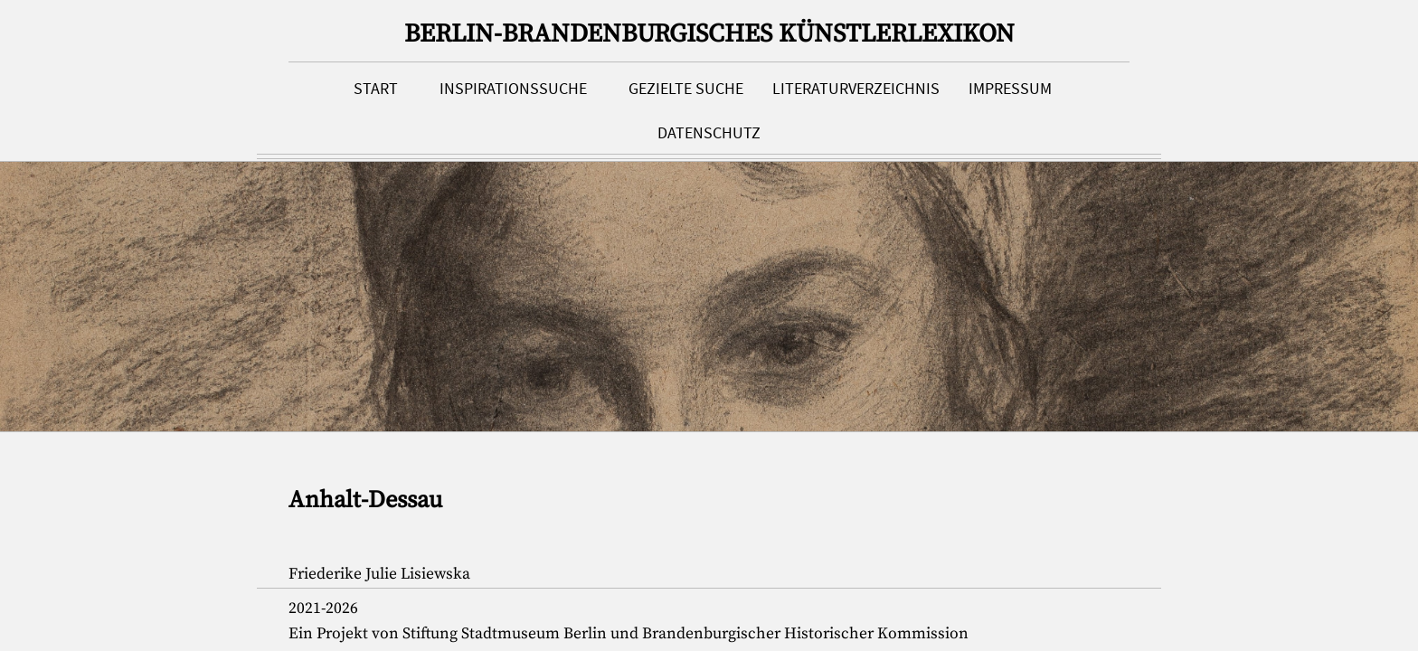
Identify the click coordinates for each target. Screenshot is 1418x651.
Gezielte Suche (686, 89)
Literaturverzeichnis (856, 89)
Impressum (1010, 89)
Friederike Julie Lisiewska (379, 574)
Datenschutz (709, 133)
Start (376, 89)
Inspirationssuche (513, 89)
